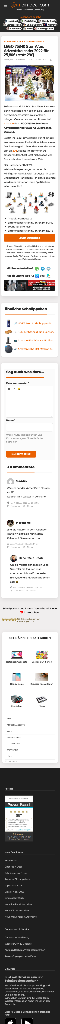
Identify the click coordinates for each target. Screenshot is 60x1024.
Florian (6, 59)
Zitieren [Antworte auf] (28, 547)
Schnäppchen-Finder (16, 873)
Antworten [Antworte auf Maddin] (13, 506)
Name (10, 420)
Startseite (11, 41)
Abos (9, 719)
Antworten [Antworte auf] (13, 547)
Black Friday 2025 (14, 891)
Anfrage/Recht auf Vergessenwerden (25, 950)
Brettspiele (12, 750)
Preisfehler (48, 991)
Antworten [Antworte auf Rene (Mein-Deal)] (17, 591)
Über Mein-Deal (13, 866)
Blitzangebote (14, 744)
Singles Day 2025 (14, 898)
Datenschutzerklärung (17, 937)
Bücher (10, 756)
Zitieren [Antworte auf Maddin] (28, 506)
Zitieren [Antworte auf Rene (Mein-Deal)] (31, 591)
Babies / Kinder (14, 737)
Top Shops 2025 (13, 885)
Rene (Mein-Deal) (31, 558)
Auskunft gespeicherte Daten (21, 956)
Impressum (11, 860)
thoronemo (23, 522)
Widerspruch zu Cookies (18, 943)
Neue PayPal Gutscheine (18, 904)
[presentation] (9, 389)
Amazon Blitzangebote (17, 879)
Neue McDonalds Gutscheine (21, 916)
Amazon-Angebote (32, 41)
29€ (15, 150)
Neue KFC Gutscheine (17, 910)
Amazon (9, 123)
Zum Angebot (29, 238)
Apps (9, 731)
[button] (9, 389)
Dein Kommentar (17, 383)
